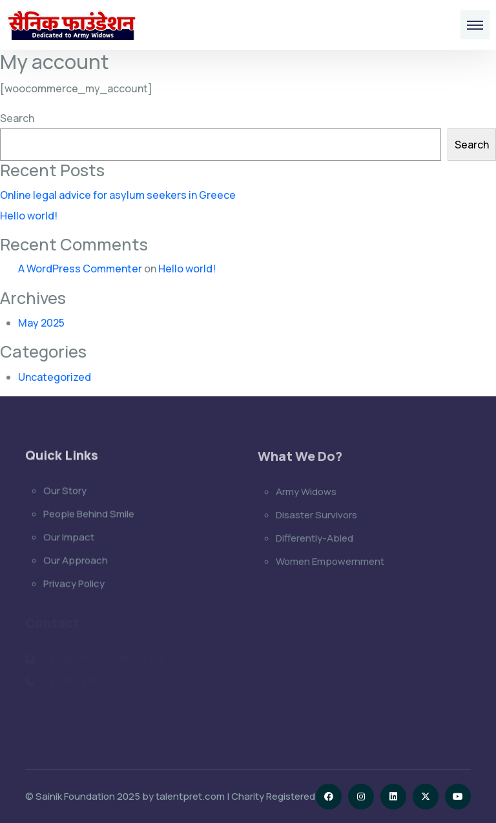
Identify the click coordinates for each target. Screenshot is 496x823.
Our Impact (68, 538)
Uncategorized (54, 377)
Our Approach (75, 561)
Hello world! (28, 215)
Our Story (65, 491)
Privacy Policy (74, 584)
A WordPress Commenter (80, 268)
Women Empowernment (330, 562)
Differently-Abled (314, 539)
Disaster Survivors (316, 516)
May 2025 (41, 323)
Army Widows (306, 493)
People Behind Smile (88, 515)
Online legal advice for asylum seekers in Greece (118, 195)
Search (17, 118)
